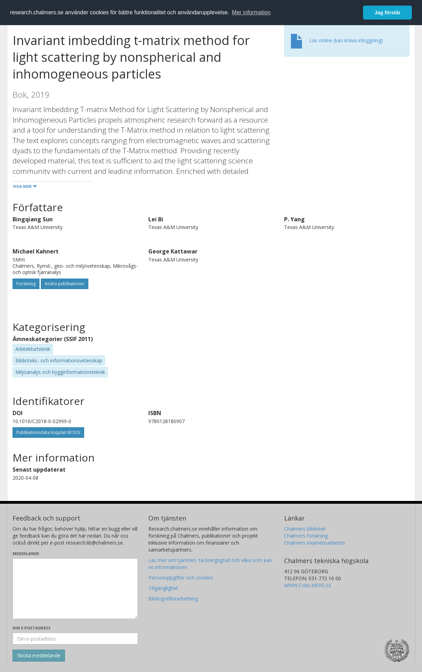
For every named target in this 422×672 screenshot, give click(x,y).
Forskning (26, 284)
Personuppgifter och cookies (180, 577)
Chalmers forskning (306, 535)
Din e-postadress (32, 627)
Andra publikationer (64, 284)
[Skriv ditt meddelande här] (75, 588)
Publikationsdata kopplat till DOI (48, 432)
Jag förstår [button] (387, 12)
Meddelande (26, 553)
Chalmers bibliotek (305, 528)
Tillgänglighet (163, 588)
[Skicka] (39, 656)
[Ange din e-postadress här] (75, 638)
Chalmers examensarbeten (314, 542)
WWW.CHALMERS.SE (307, 585)
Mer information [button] (251, 12)
